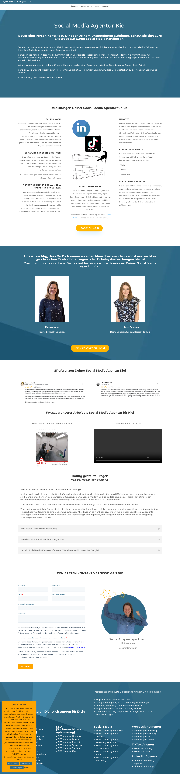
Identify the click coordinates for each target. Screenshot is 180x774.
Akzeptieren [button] (13, 763)
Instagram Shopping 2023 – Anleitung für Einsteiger (122, 702)
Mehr (26, 767)
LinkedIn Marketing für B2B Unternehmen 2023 (120, 705)
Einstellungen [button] (16, 768)
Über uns (74, 6)
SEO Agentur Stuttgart (69, 748)
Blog (97, 6)
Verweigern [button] (26, 763)
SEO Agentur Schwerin (70, 745)
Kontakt (105, 6)
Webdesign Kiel (142, 736)
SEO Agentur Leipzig (69, 739)
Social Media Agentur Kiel (109, 730)
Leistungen (85, 6)
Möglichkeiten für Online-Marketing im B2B (118, 708)
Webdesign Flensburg (145, 730)
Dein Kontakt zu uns (89, 348)
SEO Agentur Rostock (69, 742)
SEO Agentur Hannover (70, 736)
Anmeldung (88, 228)
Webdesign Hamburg (145, 733)
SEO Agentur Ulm (67, 751)
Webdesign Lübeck (144, 739)
